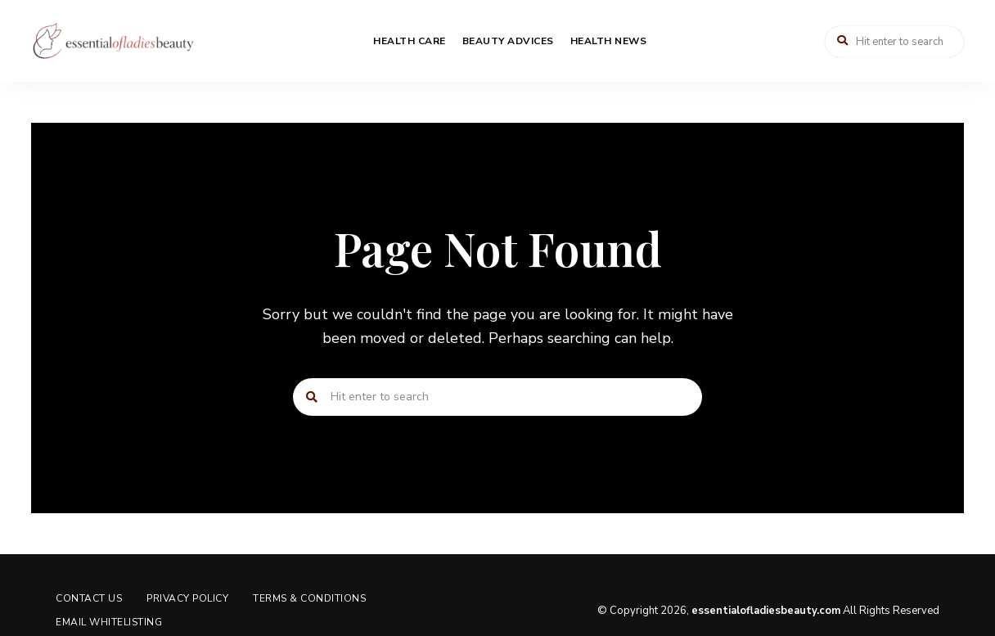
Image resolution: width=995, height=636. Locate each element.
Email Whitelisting (109, 622)
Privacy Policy (187, 598)
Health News (608, 40)
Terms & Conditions (309, 598)
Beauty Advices (508, 40)
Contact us (89, 598)
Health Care (409, 40)
